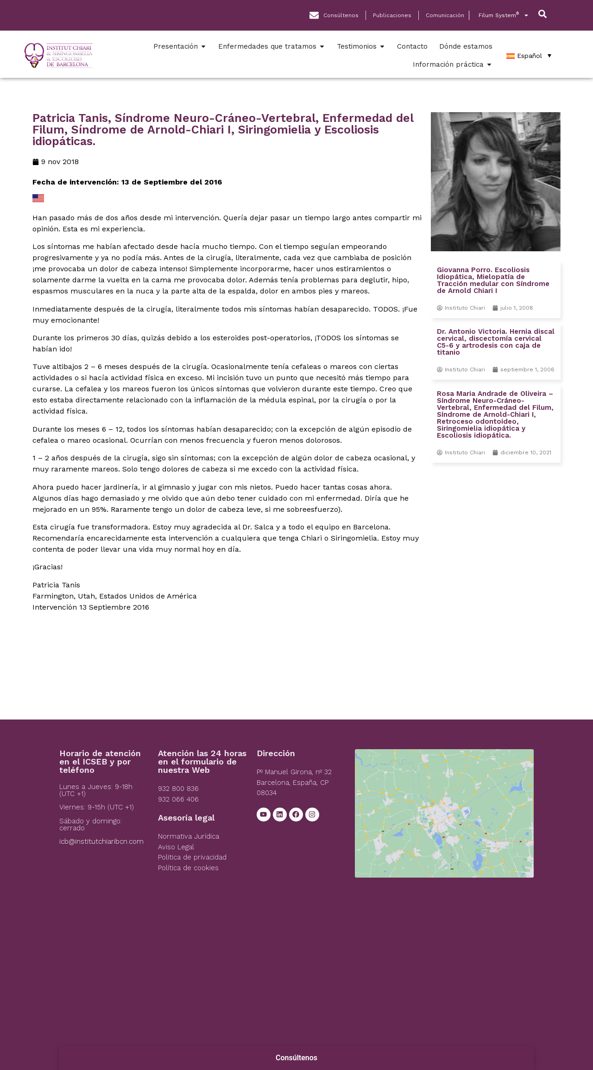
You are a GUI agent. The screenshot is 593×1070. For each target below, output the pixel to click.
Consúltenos (296, 1057)
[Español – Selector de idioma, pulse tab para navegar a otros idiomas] (529, 55)
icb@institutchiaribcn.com (101, 841)
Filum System (504, 15)
